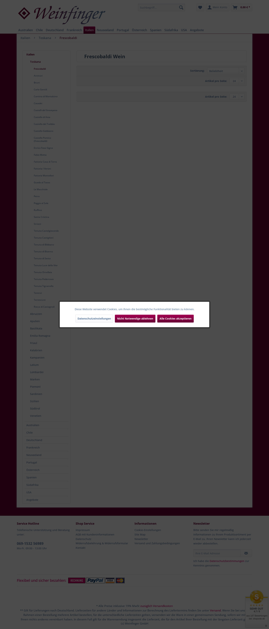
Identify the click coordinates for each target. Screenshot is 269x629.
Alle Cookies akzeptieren (175, 318)
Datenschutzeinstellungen (94, 318)
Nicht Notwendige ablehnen (135, 318)
